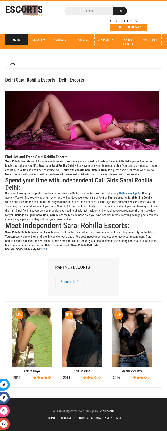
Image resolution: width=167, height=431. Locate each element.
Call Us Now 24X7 (129, 27)
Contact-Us (61, 39)
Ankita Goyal (32, 371)
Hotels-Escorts (128, 42)
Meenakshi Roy (131, 371)
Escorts (38, 39)
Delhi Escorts (106, 411)
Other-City (105, 39)
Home (16, 39)
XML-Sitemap (150, 39)
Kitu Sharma (82, 371)
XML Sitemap (113, 418)
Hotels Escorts (90, 418)
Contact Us (67, 418)
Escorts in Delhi (72, 281)
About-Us (83, 39)
